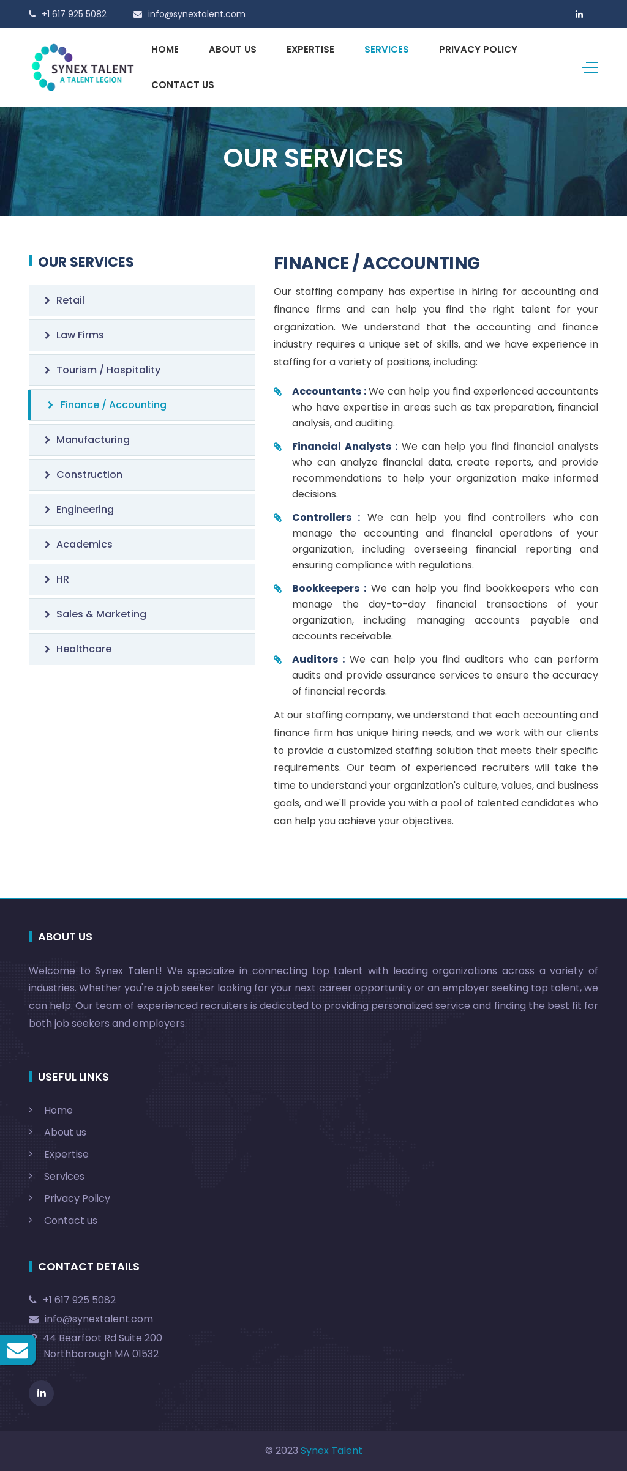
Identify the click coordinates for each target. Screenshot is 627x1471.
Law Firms (74, 335)
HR (57, 579)
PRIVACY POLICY (478, 49)
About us (65, 1132)
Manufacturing (87, 440)
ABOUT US (233, 49)
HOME (165, 49)
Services (64, 1176)
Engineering (79, 509)
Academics (79, 544)
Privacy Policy (77, 1198)
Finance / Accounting (107, 405)
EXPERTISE (310, 49)
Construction (83, 474)
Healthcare (78, 649)
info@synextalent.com (91, 1319)
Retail (64, 300)
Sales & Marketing (95, 614)
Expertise (66, 1154)
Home (58, 1110)
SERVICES (386, 49)
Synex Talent (331, 1450)
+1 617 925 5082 (72, 1300)
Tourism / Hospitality (102, 370)
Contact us (70, 1220)
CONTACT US (182, 84)
